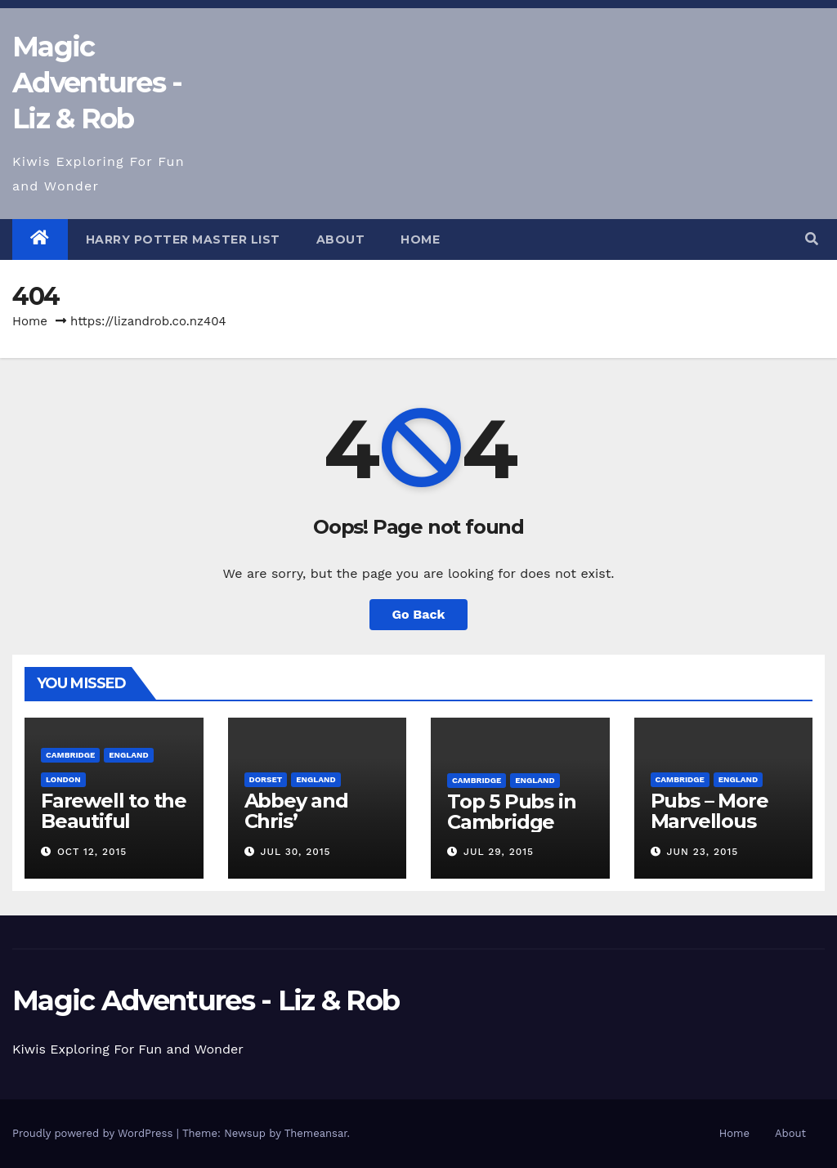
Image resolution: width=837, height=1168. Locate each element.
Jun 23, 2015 (702, 851)
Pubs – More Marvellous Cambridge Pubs (709, 831)
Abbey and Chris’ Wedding (296, 821)
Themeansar (315, 1133)
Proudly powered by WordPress (94, 1133)
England (128, 754)
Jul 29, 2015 (498, 851)
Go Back (418, 614)
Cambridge (70, 754)
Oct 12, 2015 (92, 851)
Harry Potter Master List (183, 239)
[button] (811, 239)
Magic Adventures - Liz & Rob (97, 82)
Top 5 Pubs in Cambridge (511, 812)
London (63, 779)
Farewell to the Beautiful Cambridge (113, 821)
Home (420, 239)
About (340, 239)
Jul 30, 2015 (295, 851)
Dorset (266, 779)
